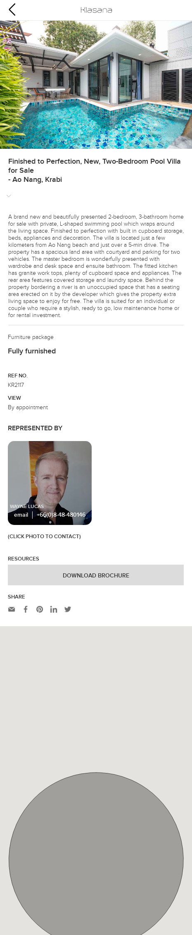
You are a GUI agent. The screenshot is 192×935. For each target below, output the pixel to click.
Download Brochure (96, 576)
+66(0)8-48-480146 (61, 515)
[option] (96, 85)
